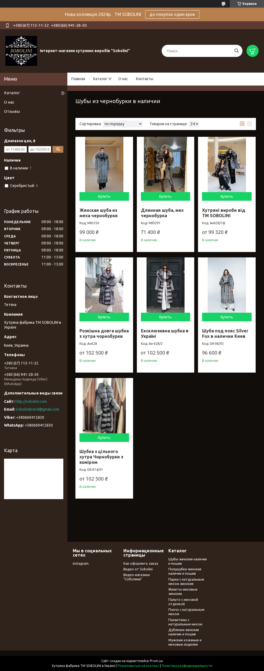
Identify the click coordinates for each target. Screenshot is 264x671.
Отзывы (12, 111)
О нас (123, 79)
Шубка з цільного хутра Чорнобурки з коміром (101, 457)
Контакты (144, 79)
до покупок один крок (172, 14)
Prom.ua (156, 661)
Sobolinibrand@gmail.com (37, 409)
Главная (78, 79)
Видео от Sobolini (138, 569)
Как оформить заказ (140, 563)
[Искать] (236, 51)
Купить (104, 196)
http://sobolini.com (31, 401)
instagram (81, 563)
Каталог (100, 79)
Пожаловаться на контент (138, 665)
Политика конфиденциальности (187, 665)
